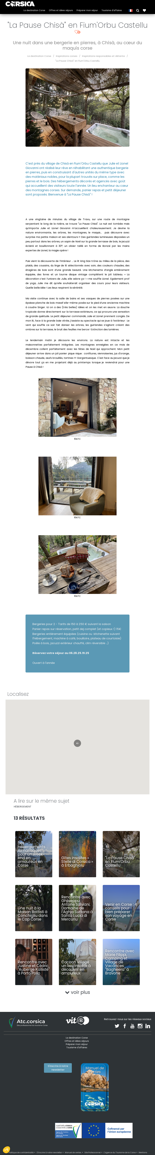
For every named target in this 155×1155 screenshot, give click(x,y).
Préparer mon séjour (86, 9)
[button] (136, 9)
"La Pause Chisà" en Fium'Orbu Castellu (77, 60)
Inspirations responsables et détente (103, 56)
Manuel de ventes (73, 1152)
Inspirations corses (66, 56)
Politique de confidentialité (21, 1152)
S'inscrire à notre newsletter (58, 1067)
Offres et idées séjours (60, 9)
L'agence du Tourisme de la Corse (120, 1152)
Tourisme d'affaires (110, 9)
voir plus (77, 992)
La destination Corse (33, 9)
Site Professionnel (92, 1152)
